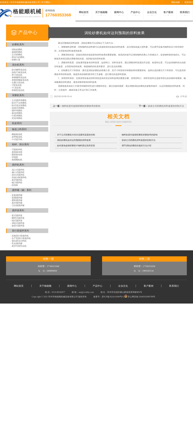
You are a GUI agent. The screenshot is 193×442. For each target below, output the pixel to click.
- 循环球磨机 (16, 110)
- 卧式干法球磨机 (19, 103)
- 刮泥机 (14, 185)
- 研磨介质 (15, 60)
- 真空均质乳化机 (19, 246)
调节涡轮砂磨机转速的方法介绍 (136, 145)
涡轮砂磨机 (94, 70)
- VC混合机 (16, 88)
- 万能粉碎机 (16, 149)
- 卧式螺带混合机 (19, 70)
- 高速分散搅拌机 (19, 177)
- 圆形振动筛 (16, 154)
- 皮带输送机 (16, 137)
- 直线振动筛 (16, 152)
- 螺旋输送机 (16, 134)
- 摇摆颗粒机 (16, 160)
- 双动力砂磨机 (17, 57)
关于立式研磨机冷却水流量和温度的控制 (76, 135)
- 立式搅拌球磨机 (19, 100)
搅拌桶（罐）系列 (21, 190)
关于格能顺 (45, 286)
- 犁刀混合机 (16, 75)
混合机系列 (18, 64)
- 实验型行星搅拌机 (20, 236)
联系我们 (189, 2)
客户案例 (148, 286)
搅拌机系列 (18, 164)
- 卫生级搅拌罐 (17, 205)
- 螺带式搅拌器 (17, 218)
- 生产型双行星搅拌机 (21, 238)
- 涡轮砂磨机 (16, 49)
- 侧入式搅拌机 (17, 172)
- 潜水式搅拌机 (17, 175)
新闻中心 (72, 286)
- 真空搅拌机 (16, 180)
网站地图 (175, 2)
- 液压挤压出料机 (19, 241)
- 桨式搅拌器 (16, 215)
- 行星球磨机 (16, 116)
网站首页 (19, 286)
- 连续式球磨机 (17, 108)
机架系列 (17, 123)
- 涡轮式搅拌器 (17, 223)
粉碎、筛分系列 (20, 144)
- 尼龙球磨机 (16, 118)
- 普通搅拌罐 (16, 198)
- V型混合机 (16, 85)
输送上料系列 (19, 129)
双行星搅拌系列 (20, 230)
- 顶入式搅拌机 (17, 170)
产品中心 (97, 286)
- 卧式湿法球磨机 (19, 105)
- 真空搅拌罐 (16, 203)
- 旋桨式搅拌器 (17, 226)
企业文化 (123, 286)
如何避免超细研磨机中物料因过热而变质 (76, 145)
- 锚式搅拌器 (16, 220)
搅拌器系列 (18, 210)
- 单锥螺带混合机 (19, 77)
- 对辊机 (14, 157)
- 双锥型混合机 (17, 90)
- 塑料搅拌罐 (16, 200)
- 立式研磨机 (16, 55)
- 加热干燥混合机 (19, 72)
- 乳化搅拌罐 (16, 243)
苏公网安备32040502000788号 (139, 297)
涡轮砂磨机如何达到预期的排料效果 (74, 140)
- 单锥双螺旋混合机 (20, 80)
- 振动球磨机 (16, 113)
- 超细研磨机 (16, 52)
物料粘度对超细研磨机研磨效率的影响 (81, 106)
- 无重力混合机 (17, 82)
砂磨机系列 (18, 44)
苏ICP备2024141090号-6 (113, 297)
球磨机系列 (18, 95)
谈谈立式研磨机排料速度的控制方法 (166, 106)
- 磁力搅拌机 (16, 182)
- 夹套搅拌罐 (16, 195)
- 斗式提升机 (16, 139)
